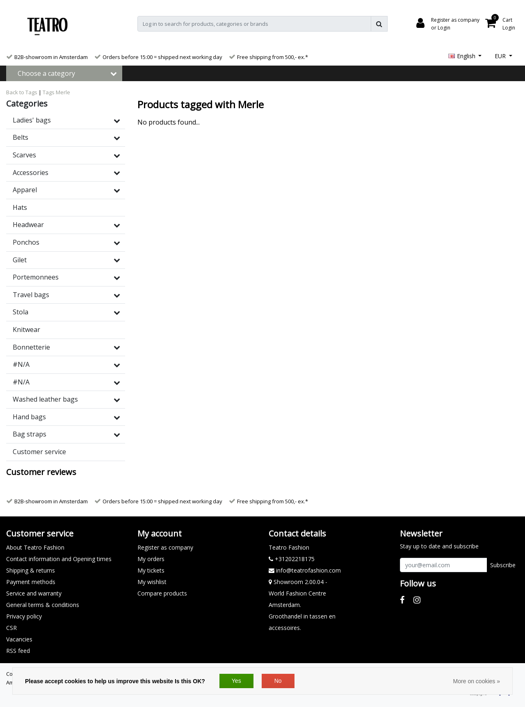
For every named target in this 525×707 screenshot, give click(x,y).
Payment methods (30, 582)
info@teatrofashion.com (305, 570)
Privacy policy (24, 616)
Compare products (162, 593)
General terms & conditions (42, 605)
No (278, 680)
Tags (49, 92)
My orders (150, 559)
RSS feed (18, 651)
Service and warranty (34, 593)
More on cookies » (476, 681)
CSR (11, 628)
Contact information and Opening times (59, 559)
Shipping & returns (30, 570)
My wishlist (152, 582)
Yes (236, 680)
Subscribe (503, 565)
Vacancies (19, 639)
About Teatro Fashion (35, 547)
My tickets (150, 570)
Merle (63, 92)
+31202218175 (292, 559)
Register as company (165, 547)
